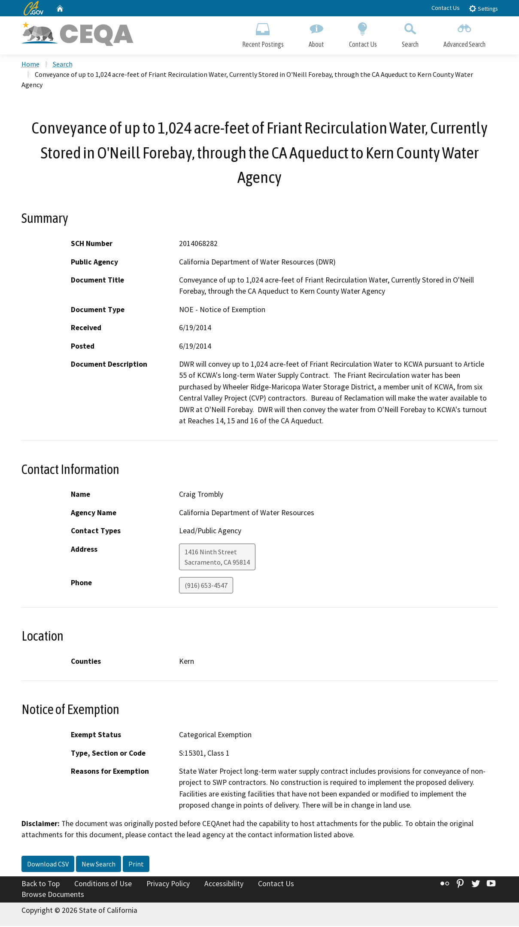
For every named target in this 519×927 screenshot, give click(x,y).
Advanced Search (464, 33)
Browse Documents (52, 895)
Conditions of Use (103, 884)
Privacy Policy (168, 884)
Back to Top (40, 884)
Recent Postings (263, 33)
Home (30, 65)
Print (136, 864)
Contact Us (445, 8)
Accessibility (223, 884)
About (316, 33)
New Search (98, 864)
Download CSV (48, 864)
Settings (483, 8)
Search (410, 33)
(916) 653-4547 (206, 585)
